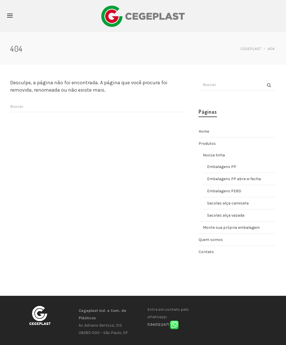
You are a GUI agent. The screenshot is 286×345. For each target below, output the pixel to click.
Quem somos (211, 239)
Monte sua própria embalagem (231, 227)
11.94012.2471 (158, 324)
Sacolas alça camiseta (228, 203)
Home (204, 131)
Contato (206, 251)
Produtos (207, 143)
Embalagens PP (221, 166)
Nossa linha (214, 155)
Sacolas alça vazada (225, 215)
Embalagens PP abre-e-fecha (234, 178)
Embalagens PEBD (224, 191)
